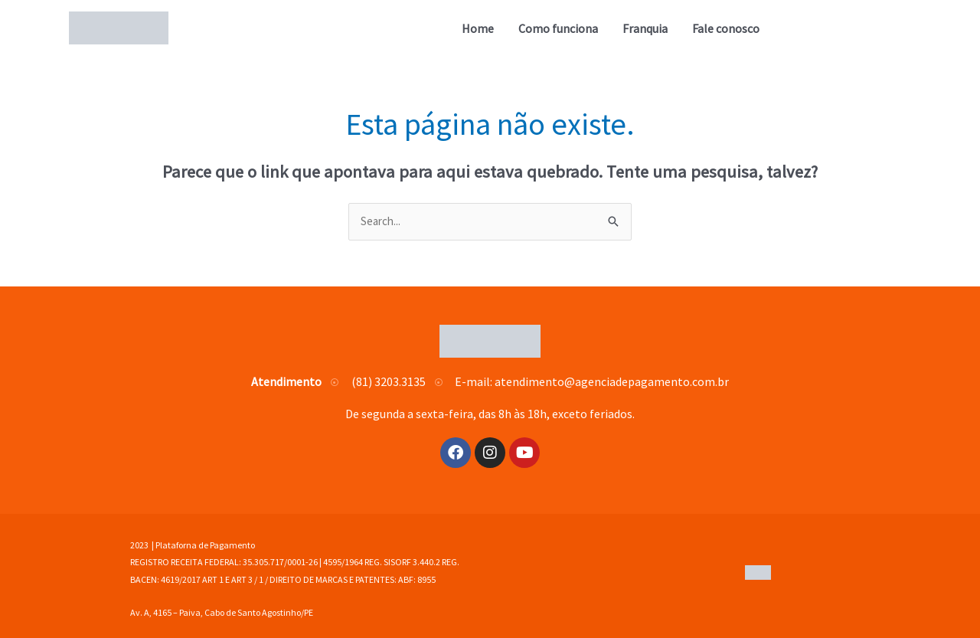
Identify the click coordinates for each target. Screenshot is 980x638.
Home (478, 28)
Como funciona (558, 28)
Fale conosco (726, 28)
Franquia (645, 28)
